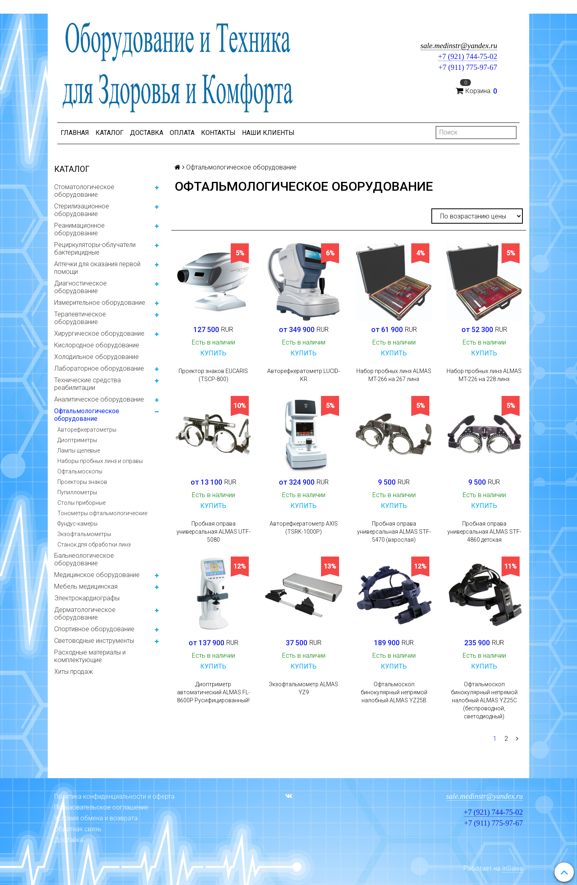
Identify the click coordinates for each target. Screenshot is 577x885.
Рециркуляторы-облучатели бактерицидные (95, 248)
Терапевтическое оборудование (80, 318)
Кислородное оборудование (96, 345)
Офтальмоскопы (79, 471)
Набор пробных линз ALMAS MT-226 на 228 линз (484, 375)
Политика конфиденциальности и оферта (114, 796)
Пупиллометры (77, 492)
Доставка (146, 133)
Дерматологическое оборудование (85, 613)
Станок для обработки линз (94, 544)
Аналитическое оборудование (99, 399)
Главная (75, 133)
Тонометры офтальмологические (102, 513)
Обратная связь (78, 829)
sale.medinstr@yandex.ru (459, 45)
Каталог (109, 133)
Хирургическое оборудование (99, 333)
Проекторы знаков (82, 482)
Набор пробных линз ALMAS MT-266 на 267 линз (393, 375)
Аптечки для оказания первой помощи (97, 267)
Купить (213, 353)
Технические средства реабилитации (87, 384)
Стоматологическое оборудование (84, 190)
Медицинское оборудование (97, 575)
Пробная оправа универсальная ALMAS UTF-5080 (213, 531)
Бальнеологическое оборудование (84, 559)
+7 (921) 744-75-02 (467, 56)
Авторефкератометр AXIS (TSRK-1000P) (304, 527)
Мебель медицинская (86, 586)
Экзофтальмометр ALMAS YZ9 (303, 688)
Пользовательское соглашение (101, 807)
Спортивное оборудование (94, 629)
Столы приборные (81, 503)
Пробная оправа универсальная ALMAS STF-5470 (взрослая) (394, 531)
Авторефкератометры (86, 429)
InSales (512, 868)
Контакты (218, 133)
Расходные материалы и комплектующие (90, 656)
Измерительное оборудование (99, 302)
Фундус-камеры (77, 523)
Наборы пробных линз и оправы (100, 461)
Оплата (182, 133)
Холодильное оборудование (96, 357)
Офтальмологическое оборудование (86, 414)
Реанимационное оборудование (79, 229)
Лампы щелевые (78, 450)
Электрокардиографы (87, 598)
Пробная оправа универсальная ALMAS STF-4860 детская (484, 531)
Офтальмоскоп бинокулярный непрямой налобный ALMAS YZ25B (394, 692)
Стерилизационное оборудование (81, 210)
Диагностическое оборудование (80, 287)
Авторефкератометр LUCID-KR (303, 375)
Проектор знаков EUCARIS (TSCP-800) (213, 375)
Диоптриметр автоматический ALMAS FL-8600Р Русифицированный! (213, 692)
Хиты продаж (73, 671)
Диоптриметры (77, 440)
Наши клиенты (268, 133)
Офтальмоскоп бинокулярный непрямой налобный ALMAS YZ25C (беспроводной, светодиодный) (484, 700)
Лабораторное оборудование (99, 368)
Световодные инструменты (94, 640)
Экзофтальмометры (84, 534)
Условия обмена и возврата (96, 818)
